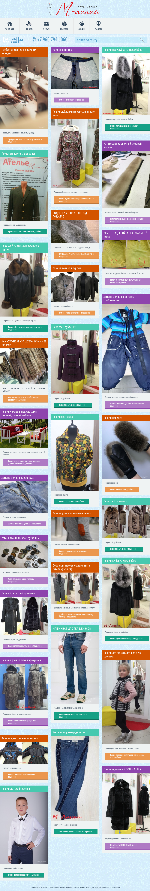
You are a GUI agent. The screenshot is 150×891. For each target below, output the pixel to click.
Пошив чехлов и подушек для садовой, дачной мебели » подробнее (24, 462)
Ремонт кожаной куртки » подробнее (74, 313)
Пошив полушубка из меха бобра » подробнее (124, 127)
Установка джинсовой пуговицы (20, 538)
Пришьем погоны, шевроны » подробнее (25, 231)
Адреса (98, 25)
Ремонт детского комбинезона (20, 738)
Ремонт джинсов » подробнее (71, 100)
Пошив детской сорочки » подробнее (23, 875)
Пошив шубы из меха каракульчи (21, 660)
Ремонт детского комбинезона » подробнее (21, 775)
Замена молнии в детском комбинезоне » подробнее (127, 404)
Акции (81, 25)
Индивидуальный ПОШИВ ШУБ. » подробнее (123, 846)
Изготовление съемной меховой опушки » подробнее (127, 220)
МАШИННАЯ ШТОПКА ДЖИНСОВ (71, 628)
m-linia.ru (9, 25)
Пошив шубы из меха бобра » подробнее (126, 638)
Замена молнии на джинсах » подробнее (24, 523)
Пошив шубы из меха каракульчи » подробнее (22, 721)
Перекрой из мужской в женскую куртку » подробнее (25, 328)
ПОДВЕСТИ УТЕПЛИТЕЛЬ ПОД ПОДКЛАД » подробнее (76, 255)
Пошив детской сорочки (16, 788)
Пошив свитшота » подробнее (71, 501)
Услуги (46, 25)
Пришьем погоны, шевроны (18, 153)
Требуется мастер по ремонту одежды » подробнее (25, 140)
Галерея (64, 25)
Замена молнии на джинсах (18, 477)
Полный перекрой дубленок (18, 593)
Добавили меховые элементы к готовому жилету (71, 567)
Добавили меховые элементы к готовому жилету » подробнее (76, 615)
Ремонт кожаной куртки (66, 268)
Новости (28, 25)
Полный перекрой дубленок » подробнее (25, 646)
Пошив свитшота (62, 416)
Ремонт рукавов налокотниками (71, 513)
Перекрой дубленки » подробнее (72, 405)
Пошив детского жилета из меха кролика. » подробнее (127, 756)
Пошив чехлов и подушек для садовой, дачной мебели (19, 413)
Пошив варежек (113, 417)
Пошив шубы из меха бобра (120, 560)
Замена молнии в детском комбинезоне (119, 298)
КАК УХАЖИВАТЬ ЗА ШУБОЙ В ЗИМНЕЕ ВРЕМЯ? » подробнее (23, 398)
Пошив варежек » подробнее (122, 489)
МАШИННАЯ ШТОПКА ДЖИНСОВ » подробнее (73, 715)
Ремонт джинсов (62, 49)
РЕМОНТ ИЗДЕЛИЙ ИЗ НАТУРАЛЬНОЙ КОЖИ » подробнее (125, 281)
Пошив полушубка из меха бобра (123, 49)
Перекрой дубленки (64, 327)
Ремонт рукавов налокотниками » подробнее (73, 552)
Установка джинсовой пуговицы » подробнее (22, 580)
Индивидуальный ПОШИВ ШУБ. (122, 769)
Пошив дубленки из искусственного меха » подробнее (76, 199)
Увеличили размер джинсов (68, 732)
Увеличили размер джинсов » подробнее (75, 831)
